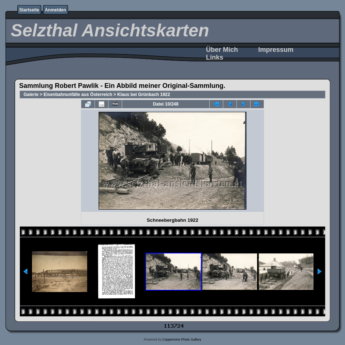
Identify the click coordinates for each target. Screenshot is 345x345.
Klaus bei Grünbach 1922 (143, 94)
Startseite (29, 10)
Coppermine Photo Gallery (181, 339)
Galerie (31, 94)
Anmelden (55, 10)
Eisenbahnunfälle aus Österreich (77, 94)
